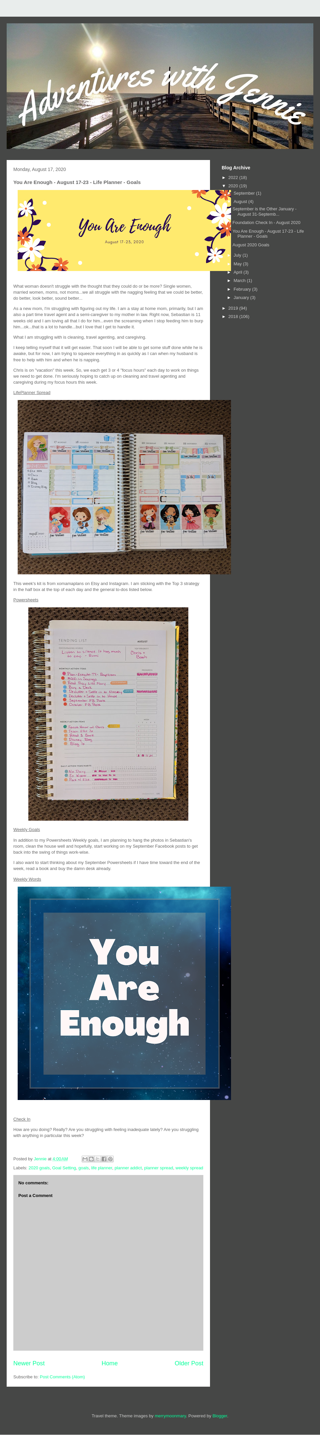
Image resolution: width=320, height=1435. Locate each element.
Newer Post (29, 1363)
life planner (101, 1167)
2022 (233, 177)
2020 (233, 185)
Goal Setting (64, 1167)
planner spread (158, 1167)
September (245, 193)
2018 (233, 316)
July (238, 255)
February (243, 289)
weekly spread (189, 1167)
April (239, 272)
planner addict (128, 1167)
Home (110, 1363)
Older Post (189, 1363)
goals (83, 1167)
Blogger (219, 1415)
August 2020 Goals (250, 244)
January (242, 297)
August (241, 201)
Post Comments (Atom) (62, 1376)
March (240, 280)
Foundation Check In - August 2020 (266, 222)
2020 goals (39, 1167)
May (238, 263)
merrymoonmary (170, 1415)
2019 (233, 308)
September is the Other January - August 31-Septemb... (264, 211)
